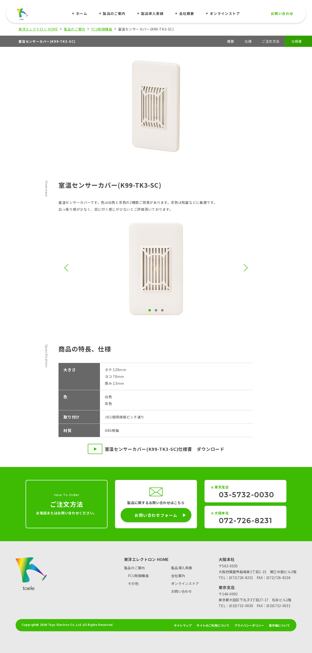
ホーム (81, 13)
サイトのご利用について (212, 625)
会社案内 (178, 575)
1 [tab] (149, 310)
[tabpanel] (156, 268)
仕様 (248, 41)
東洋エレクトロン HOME (38, 29)
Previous (68, 267)
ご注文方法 (271, 41)
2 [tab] (156, 310)
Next (244, 267)
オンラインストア (225, 13)
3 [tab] (162, 310)
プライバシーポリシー (249, 625)
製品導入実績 (152, 13)
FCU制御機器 (101, 29)
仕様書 (296, 41)
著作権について (279, 625)
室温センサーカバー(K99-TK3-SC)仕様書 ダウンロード (156, 449)
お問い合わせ (282, 13)
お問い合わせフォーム (160, 515)
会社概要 (186, 13)
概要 (230, 41)
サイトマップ (183, 625)
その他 (133, 583)
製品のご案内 (114, 13)
